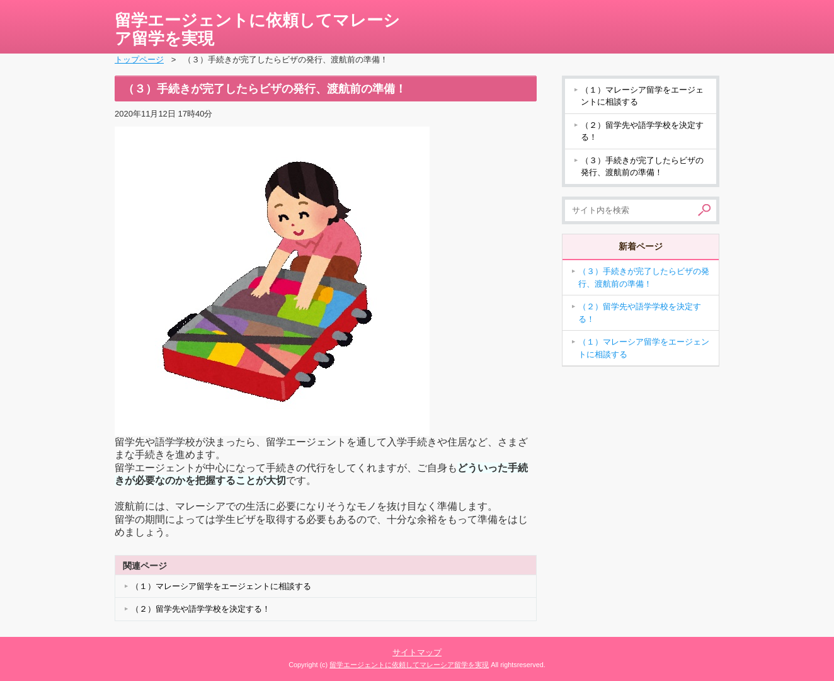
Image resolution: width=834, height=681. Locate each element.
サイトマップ (417, 652)
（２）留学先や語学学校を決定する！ (200, 609)
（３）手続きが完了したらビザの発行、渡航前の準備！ (642, 167)
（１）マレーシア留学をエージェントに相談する (221, 586)
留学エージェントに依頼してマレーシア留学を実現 (257, 29)
